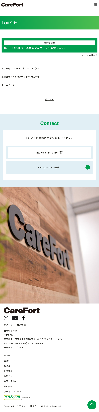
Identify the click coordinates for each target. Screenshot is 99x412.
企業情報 (8, 370)
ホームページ (8, 85)
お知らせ (8, 376)
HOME (7, 355)
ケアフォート (12, 5)
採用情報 (8, 386)
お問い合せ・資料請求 (48, 167)
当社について (10, 360)
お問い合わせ (10, 381)
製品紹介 (8, 365)
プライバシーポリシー (15, 391)
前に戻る (49, 99)
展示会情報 (49, 42)
